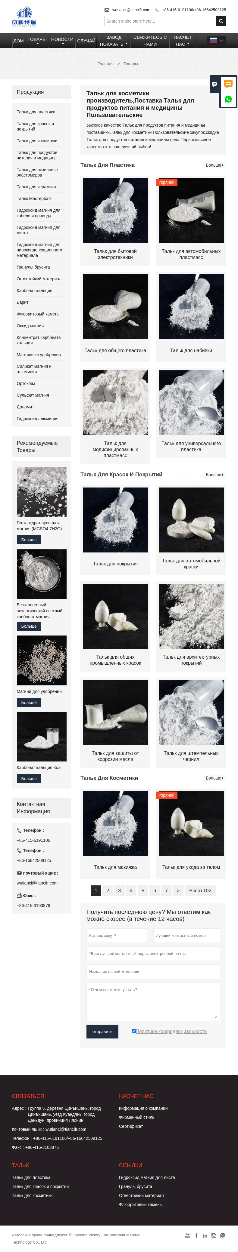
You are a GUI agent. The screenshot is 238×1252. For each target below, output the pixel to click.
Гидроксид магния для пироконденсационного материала (39, 250)
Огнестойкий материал (39, 278)
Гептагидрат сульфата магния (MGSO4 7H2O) (39, 525)
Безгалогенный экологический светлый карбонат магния (39, 610)
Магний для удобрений (39, 691)
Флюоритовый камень (38, 314)
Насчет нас (183, 41)
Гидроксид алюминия (37, 418)
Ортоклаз (26, 383)
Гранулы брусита (33, 267)
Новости (62, 41)
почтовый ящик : (28, 1129)
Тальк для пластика (36, 111)
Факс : (18, 1147)
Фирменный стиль (137, 1117)
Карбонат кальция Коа (39, 767)
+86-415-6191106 (33, 840)
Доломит (25, 407)
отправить (102, 1031)
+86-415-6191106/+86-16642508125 (194, 10)
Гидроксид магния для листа (147, 1177)
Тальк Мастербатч (35, 198)
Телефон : (22, 1138)
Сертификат (131, 1126)
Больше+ (215, 165)
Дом (19, 40)
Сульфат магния (33, 395)
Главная (106, 63)
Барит (23, 302)
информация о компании (143, 1108)
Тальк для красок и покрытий (40, 1186)
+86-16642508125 (34, 860)
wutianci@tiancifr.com (131, 10)
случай (86, 40)
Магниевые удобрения (39, 354)
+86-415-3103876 (33, 905)
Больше (29, 539)
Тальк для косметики (37, 140)
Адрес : (19, 1108)
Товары (36, 41)
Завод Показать (114, 41)
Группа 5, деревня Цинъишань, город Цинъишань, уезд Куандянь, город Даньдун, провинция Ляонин (64, 1114)
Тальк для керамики (36, 186)
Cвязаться (28, 1096)
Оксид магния (30, 325)
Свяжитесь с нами (150, 41)
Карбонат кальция (34, 290)
